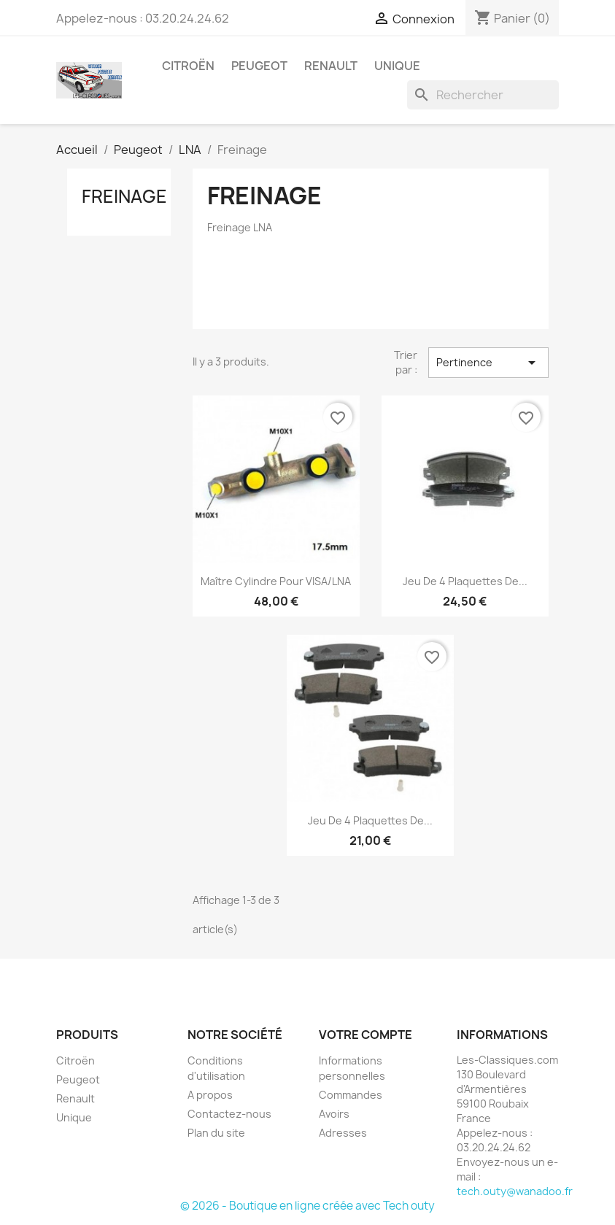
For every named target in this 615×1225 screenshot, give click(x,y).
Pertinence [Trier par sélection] (488, 362)
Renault (330, 66)
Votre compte (365, 1035)
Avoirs (334, 1114)
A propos (210, 1095)
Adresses (343, 1133)
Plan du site (216, 1133)
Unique (397, 66)
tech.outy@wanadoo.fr (515, 1191)
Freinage (124, 196)
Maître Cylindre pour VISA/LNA (276, 581)
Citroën (188, 66)
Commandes (350, 1095)
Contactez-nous (229, 1114)
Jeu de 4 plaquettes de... (465, 581)
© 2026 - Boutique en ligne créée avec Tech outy (307, 1205)
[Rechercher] (483, 94)
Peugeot (259, 66)
